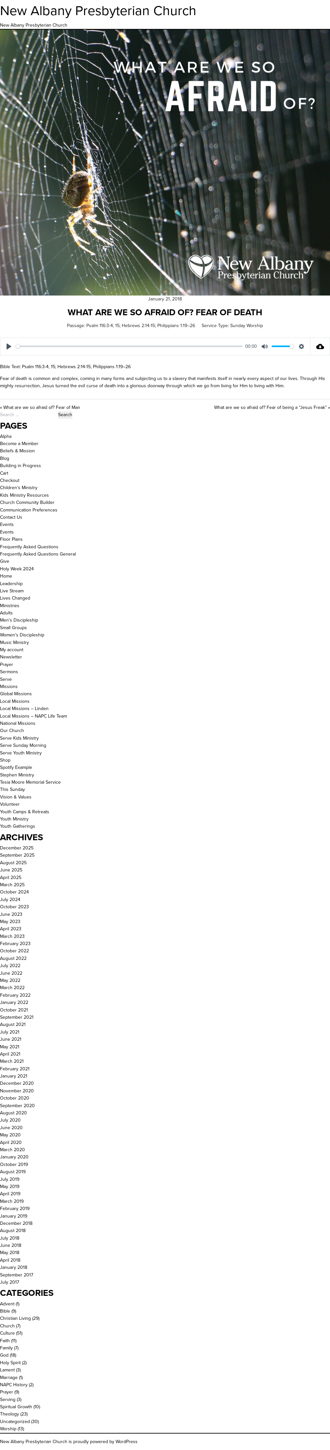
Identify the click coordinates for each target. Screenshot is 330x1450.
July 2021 (9, 1032)
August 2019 (13, 1171)
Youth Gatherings (17, 826)
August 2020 (13, 1112)
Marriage (9, 1377)
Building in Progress (20, 465)
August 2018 (13, 1230)
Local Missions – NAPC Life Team (33, 716)
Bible (5, 1311)
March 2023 (12, 936)
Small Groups (13, 627)
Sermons (9, 671)
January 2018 (13, 1267)
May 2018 (9, 1252)
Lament (7, 1370)
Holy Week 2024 (17, 568)
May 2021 (9, 1046)
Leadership (11, 583)
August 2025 (13, 862)
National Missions (17, 723)
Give (4, 561)
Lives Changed (15, 598)
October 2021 (14, 1010)
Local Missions (15, 701)
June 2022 (11, 973)
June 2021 (10, 1039)
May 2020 (10, 1134)
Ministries (9, 605)
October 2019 (14, 1164)
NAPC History (14, 1384)
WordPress (127, 1441)
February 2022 (15, 995)
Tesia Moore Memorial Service (30, 782)
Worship (8, 1428)
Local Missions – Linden (24, 708)
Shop (5, 760)
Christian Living (15, 1318)
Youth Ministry (14, 819)
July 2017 (9, 1282)
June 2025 (11, 870)
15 (117, 325)
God (4, 1355)
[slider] (129, 346)
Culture (7, 1333)
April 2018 (10, 1260)
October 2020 (14, 1098)
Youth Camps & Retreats (24, 811)
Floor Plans (11, 539)
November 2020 (17, 1090)
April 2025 (10, 877)
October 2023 (14, 906)
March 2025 (12, 884)
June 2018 (10, 1245)
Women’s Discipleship (22, 634)
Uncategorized (15, 1421)
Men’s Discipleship (19, 620)
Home (6, 576)
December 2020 (17, 1083)
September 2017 (16, 1275)
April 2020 (11, 1142)
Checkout (9, 480)
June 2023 (11, 914)
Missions (9, 686)
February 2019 (15, 1208)
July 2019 (9, 1179)
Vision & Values (16, 797)
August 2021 (13, 1024)
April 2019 (10, 1193)
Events (7, 524)
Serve (6, 679)
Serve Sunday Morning (23, 745)
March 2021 (12, 1061)
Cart (4, 473)
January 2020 (14, 1156)
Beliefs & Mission (17, 450)
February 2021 (15, 1068)
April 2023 (10, 928)
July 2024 (10, 899)
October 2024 (14, 892)
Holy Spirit (10, 1362)
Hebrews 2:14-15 (138, 325)
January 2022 (14, 1002)
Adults (6, 612)
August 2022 (13, 958)
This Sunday (12, 789)
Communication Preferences (28, 510)
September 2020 (17, 1105)
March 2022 (12, 987)
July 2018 (9, 1238)
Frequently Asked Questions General (38, 554)
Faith (5, 1340)
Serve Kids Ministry (19, 738)
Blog (4, 458)
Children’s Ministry (18, 487)
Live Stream (12, 590)
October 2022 (14, 950)
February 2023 (15, 943)
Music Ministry (14, 642)
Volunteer (10, 804)
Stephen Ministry (17, 775)
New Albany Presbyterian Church (98, 10)
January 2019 (13, 1216)
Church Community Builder (27, 502)
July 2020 (10, 1120)
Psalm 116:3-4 (99, 325)
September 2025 (17, 855)
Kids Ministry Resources (24, 495)
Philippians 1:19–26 (176, 325)
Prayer (6, 664)
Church (7, 1325)
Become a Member (19, 443)
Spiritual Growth (16, 1406)
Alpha (5, 436)
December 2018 (16, 1223)
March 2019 (12, 1201)
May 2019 (9, 1186)
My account (11, 649)
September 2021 (16, 1017)
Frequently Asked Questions (29, 546)
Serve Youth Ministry (21, 752)
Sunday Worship (246, 325)
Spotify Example (16, 767)
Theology (9, 1414)
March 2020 (12, 1149)
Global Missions (16, 693)
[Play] (9, 346)
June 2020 (11, 1127)
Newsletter (11, 657)
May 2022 (10, 980)
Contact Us (11, 517)
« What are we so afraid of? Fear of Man (40, 407)
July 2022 (10, 965)
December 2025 (16, 847)
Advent (7, 1303)
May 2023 (10, 921)
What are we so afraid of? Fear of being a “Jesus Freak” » (272, 407)
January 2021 (13, 1076)
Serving (7, 1399)
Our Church (12, 730)
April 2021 (10, 1054)
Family (6, 1347)
